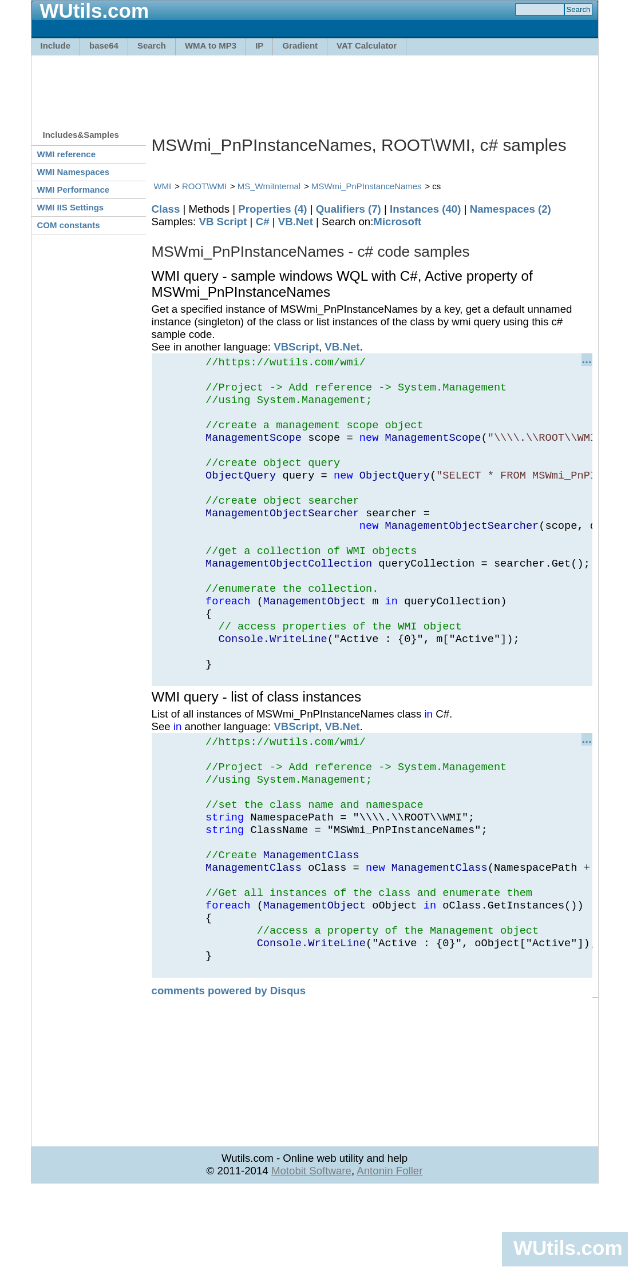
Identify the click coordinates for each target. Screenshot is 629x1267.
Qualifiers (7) (348, 209)
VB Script (223, 222)
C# (263, 222)
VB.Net (295, 222)
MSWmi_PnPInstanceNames (366, 186)
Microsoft (397, 222)
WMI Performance (73, 189)
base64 (103, 45)
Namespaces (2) (510, 209)
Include (56, 45)
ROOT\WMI (204, 186)
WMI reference (66, 154)
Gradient (300, 45)
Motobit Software (311, 1248)
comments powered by (229, 1068)
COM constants (68, 225)
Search (151, 45)
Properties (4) (272, 209)
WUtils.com (567, 1248)
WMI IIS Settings (70, 207)
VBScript (296, 347)
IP (259, 45)
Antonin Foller (389, 1248)
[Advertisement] (314, 87)
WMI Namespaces (73, 172)
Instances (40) (425, 209)
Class (166, 209)
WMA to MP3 (210, 45)
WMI (163, 186)
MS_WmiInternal (269, 186)
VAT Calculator (367, 45)
